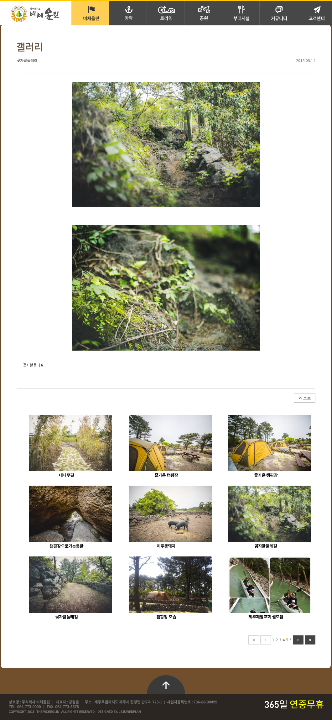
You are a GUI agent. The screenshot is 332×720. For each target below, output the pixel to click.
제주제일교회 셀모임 (265, 617)
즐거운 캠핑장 (166, 475)
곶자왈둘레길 (265, 546)
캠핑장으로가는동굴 (66, 546)
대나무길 (66, 475)
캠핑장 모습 (166, 617)
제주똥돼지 (166, 546)
